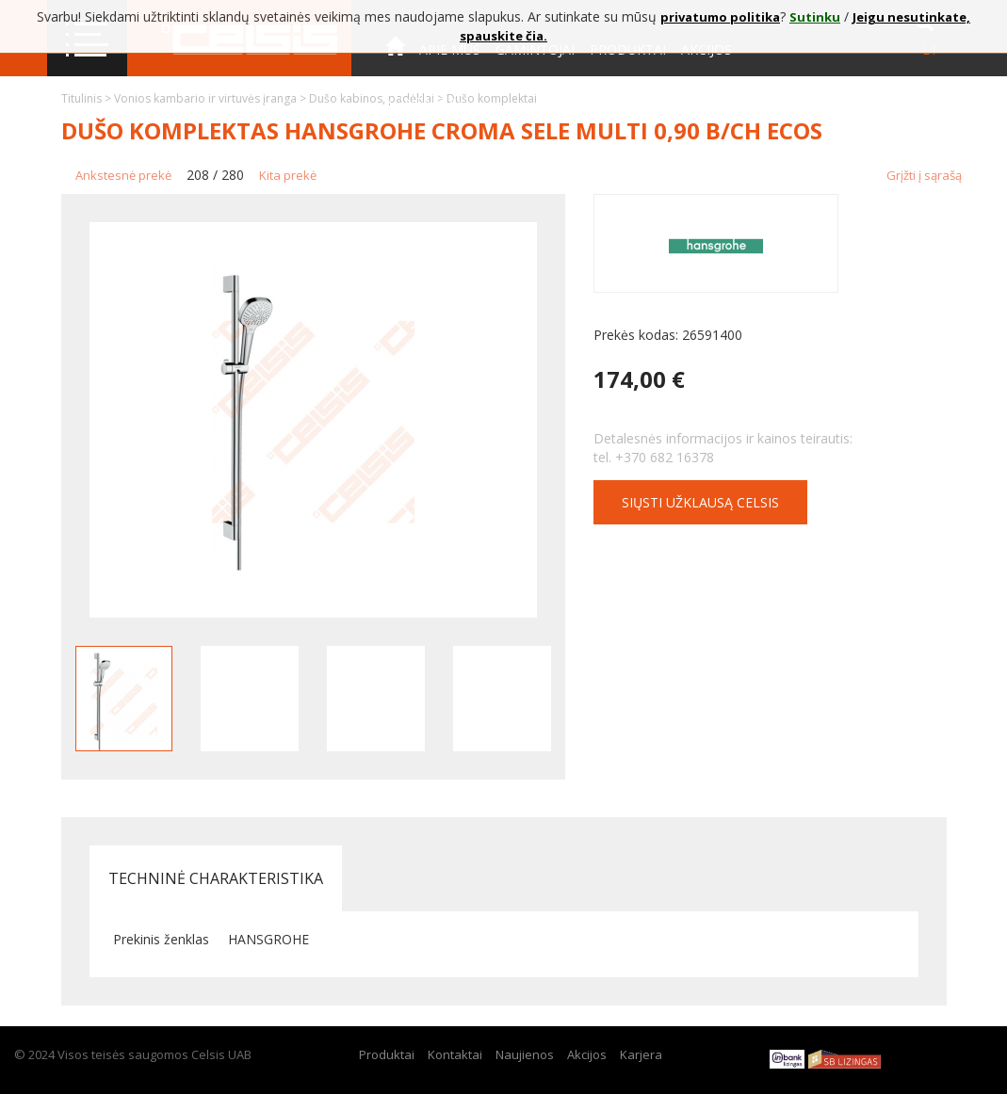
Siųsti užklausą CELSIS (700, 502)
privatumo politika (720, 16)
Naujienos (524, 1054)
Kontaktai (423, 102)
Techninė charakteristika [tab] (215, 878)
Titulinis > (87, 98)
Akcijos (587, 1054)
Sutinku (814, 16)
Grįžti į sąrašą (924, 175)
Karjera (641, 1054)
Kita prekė (288, 175)
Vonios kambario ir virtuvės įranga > (211, 98)
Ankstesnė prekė (123, 175)
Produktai (386, 1054)
